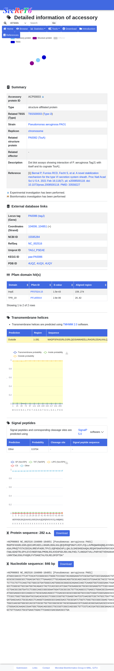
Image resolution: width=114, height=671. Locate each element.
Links (34, 668)
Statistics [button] (37, 28)
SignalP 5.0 (82, 432)
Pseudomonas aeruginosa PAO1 (47, 124)
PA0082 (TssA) (36, 137)
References (11, 35)
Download (70, 28)
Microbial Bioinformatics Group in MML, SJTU (76, 668)
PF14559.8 (36, 298)
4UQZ (31, 263)
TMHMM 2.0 (70, 324)
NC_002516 (35, 243)
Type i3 (47, 114)
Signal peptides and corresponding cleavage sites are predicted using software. (55, 432)
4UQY (48, 263)
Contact (46, 668)
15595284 (34, 237)
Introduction (87, 28)
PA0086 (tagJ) (36, 216)
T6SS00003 (35, 114)
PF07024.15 (36, 291)
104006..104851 (37, 226)
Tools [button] (53, 28)
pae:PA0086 (35, 256)
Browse (22, 28)
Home (8, 28)
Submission (21, 668)
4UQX (40, 263)
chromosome (35, 131)
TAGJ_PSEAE (36, 250)
